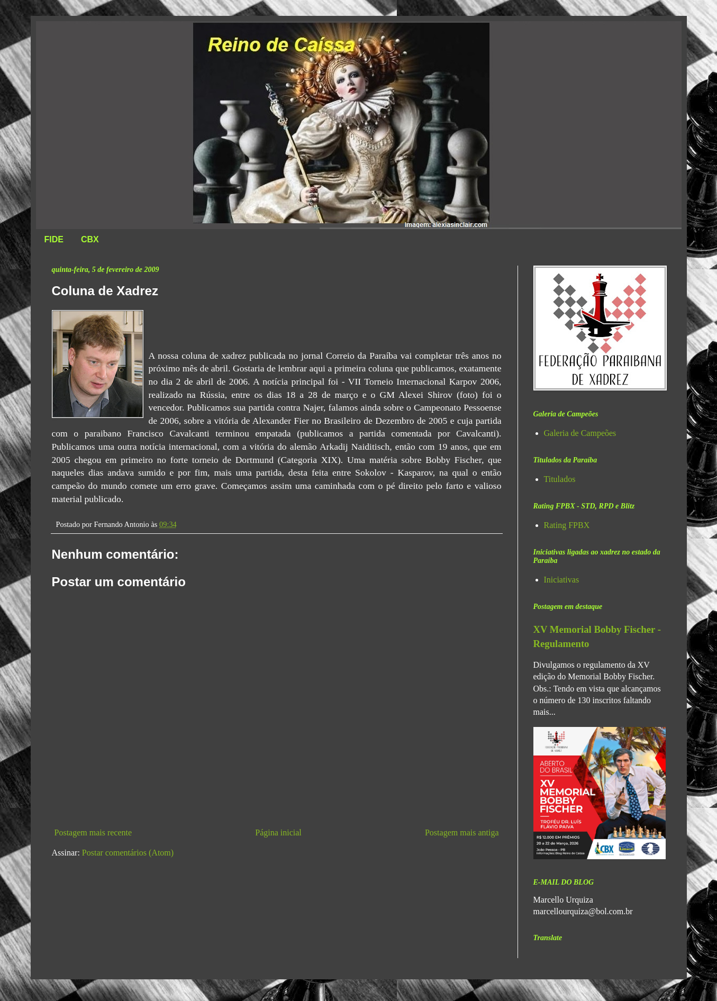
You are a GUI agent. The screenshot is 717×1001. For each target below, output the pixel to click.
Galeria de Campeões (580, 433)
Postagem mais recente (93, 832)
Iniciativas (561, 579)
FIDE (53, 239)
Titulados (560, 479)
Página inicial (278, 832)
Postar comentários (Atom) (128, 852)
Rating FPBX (567, 525)
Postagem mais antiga (462, 832)
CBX (90, 239)
